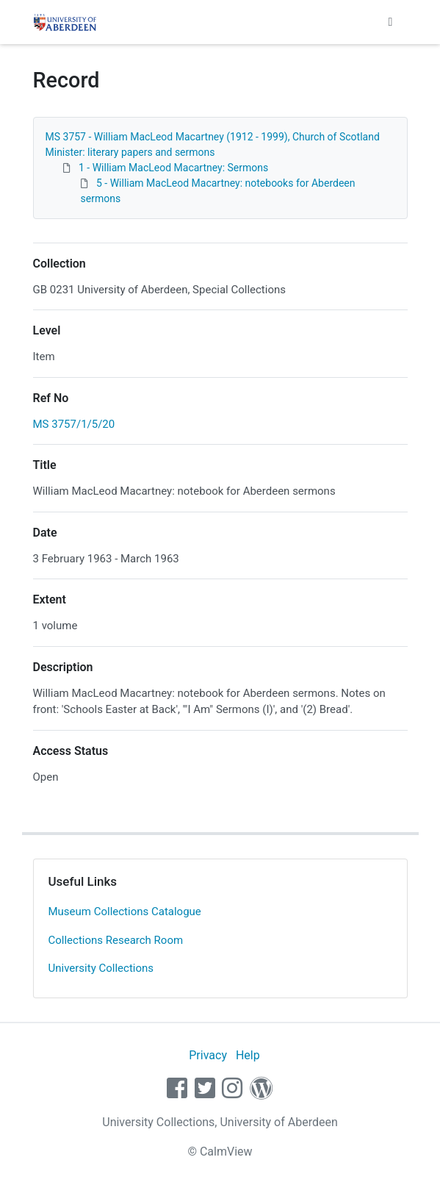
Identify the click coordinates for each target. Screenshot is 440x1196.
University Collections (101, 968)
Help (248, 1055)
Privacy (208, 1055)
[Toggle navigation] (391, 22)
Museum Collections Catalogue (124, 911)
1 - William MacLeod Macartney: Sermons (173, 167)
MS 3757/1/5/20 (74, 424)
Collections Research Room (116, 940)
